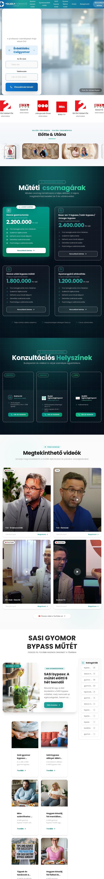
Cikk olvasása (53, 705)
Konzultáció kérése (26, 250)
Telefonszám (22, 71)
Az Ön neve (21, 59)
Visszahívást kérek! (21, 87)
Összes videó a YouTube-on (52, 616)
